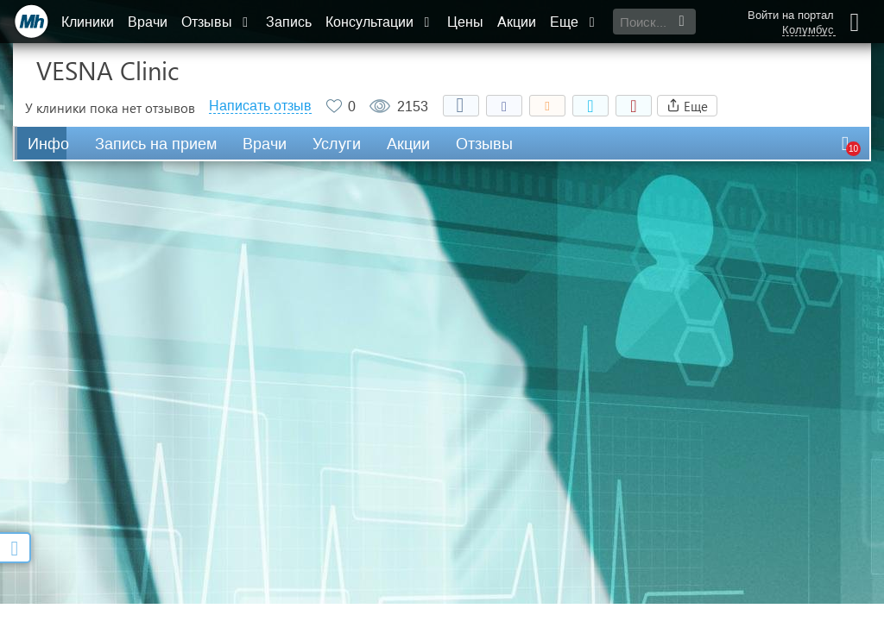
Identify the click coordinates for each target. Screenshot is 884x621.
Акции (516, 22)
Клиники (87, 22)
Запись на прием (156, 144)
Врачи (147, 22)
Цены (465, 22)
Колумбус (808, 30)
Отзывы (216, 22)
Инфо (48, 144)
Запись (289, 22)
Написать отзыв (260, 106)
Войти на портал (791, 15)
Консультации (379, 22)
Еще (574, 22)
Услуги (337, 144)
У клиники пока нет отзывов (110, 107)
